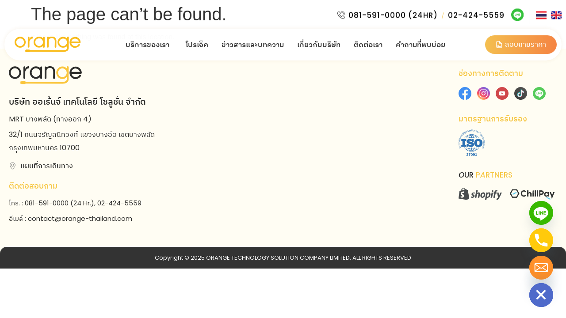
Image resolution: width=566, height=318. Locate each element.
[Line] (541, 213)
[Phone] (541, 240)
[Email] (541, 268)
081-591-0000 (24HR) (392, 13)
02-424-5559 (475, 13)
